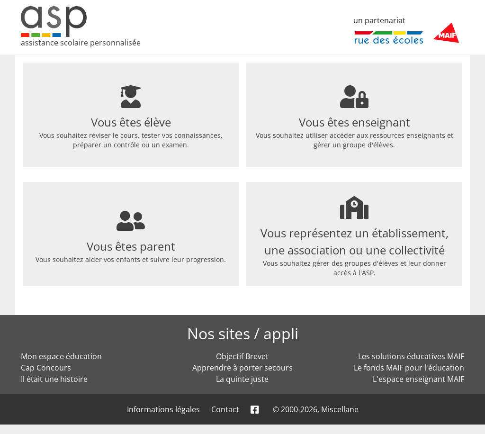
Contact (225, 409)
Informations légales (163, 409)
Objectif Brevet (242, 356)
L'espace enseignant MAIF (418, 379)
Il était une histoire (54, 379)
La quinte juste (242, 379)
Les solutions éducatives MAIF (411, 356)
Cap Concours (46, 367)
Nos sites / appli (242, 333)
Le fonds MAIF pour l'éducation (409, 367)
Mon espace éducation (61, 356)
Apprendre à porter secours (242, 367)
